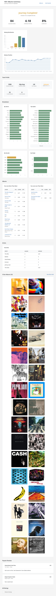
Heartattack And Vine (10, 565)
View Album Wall (50, 274)
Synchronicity (34, 192)
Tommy (6, 210)
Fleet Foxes (7, 219)
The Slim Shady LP (9, 192)
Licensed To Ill (8, 234)
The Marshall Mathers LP (8, 224)
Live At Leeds (8, 200)
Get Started (48, 3)
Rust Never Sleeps (9, 229)
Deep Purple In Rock (10, 577)
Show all (41, 146)
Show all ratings (8, 592)
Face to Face (7, 196)
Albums (41, 3)
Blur (6, 215)
